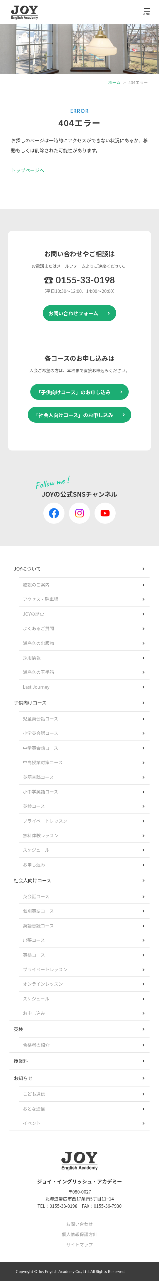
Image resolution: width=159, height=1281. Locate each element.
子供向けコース (30, 702)
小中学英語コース (40, 791)
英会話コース (36, 896)
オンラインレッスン (43, 983)
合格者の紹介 (36, 1044)
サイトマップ (79, 1244)
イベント (32, 1123)
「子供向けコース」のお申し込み (73, 392)
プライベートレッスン (45, 820)
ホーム (114, 82)
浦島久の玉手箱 (38, 672)
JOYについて (27, 568)
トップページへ (27, 170)
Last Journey (36, 686)
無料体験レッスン (40, 835)
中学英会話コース (40, 747)
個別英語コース (38, 910)
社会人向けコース (32, 880)
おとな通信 (34, 1108)
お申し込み (34, 864)
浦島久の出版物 (38, 643)
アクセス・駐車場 (40, 599)
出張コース (34, 940)
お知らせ (23, 1078)
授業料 (21, 1060)
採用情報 (32, 657)
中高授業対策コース (43, 762)
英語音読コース (38, 777)
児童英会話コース (40, 718)
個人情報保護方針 (79, 1234)
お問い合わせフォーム (73, 313)
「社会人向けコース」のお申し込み (73, 414)
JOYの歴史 (33, 613)
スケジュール (36, 849)
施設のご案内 (36, 584)
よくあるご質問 (38, 628)
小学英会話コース (40, 733)
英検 (18, 1029)
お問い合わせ (79, 1224)
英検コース (34, 806)
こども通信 (34, 1093)
